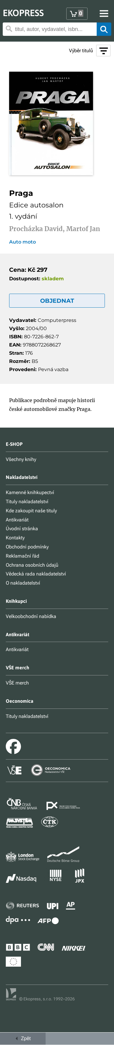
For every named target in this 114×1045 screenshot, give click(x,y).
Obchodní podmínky (27, 547)
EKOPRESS (23, 13)
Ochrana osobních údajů (32, 565)
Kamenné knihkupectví (30, 492)
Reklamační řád (22, 556)
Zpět (23, 1038)
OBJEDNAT (57, 300)
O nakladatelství (23, 583)
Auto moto (22, 242)
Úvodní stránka (22, 528)
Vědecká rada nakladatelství (36, 574)
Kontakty (15, 538)
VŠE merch (17, 683)
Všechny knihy (21, 459)
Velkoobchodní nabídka (31, 616)
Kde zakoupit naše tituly (31, 511)
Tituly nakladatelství (27, 501)
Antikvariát (17, 520)
